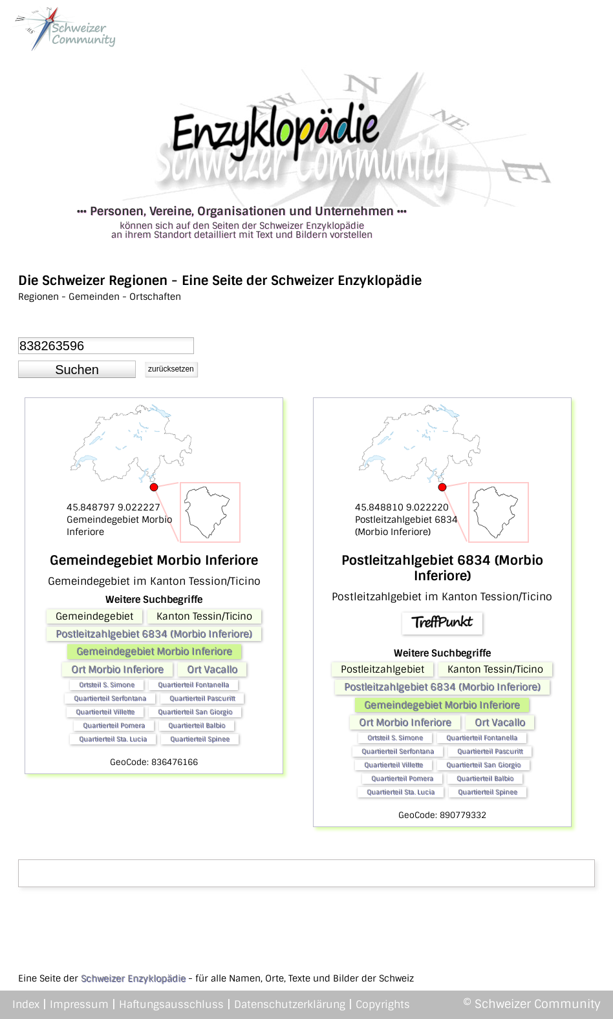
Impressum (79, 1004)
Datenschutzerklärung (289, 1004)
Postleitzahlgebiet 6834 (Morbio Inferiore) (154, 633)
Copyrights (383, 1004)
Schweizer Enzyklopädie (133, 978)
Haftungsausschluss (171, 1004)
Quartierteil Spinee (200, 739)
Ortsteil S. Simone (106, 684)
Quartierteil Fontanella (193, 684)
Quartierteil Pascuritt (202, 698)
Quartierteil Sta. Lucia (113, 739)
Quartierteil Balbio (196, 725)
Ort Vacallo (212, 669)
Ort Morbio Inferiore (117, 669)
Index (25, 1004)
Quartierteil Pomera (114, 725)
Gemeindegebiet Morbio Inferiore (154, 651)
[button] (77, 369)
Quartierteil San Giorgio (195, 712)
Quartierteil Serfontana (110, 698)
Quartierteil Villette (105, 712)
